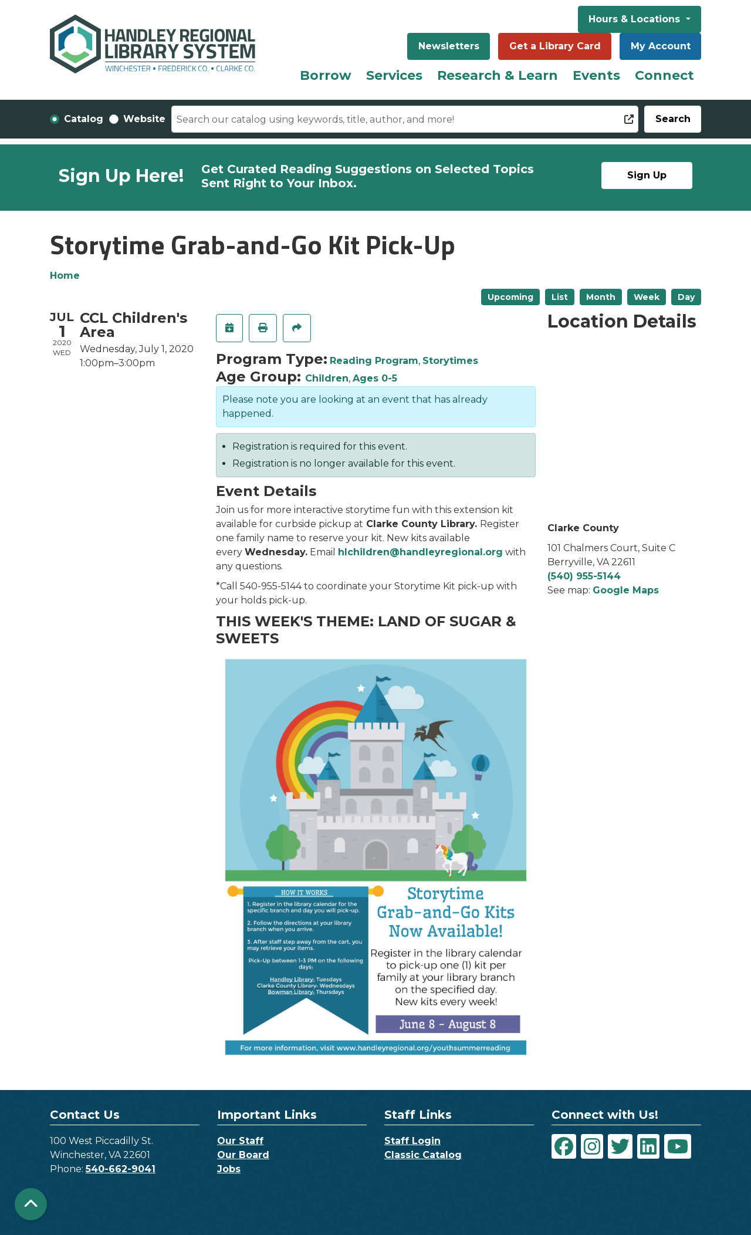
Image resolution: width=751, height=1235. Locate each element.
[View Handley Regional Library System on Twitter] (620, 1146)
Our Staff (240, 1140)
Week (646, 297)
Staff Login (412, 1140)
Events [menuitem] (596, 75)
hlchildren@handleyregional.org (420, 552)
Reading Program (374, 360)
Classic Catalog (423, 1154)
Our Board (243, 1154)
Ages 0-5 (375, 378)
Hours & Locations (635, 19)
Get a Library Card (555, 46)
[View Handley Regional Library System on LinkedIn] (648, 1146)
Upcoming (510, 297)
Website (144, 118)
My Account (661, 46)
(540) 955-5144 (584, 576)
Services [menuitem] (394, 75)
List (560, 297)
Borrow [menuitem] (325, 75)
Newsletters (448, 46)
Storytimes (450, 360)
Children (327, 378)
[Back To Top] (31, 1204)
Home (65, 275)
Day (686, 297)
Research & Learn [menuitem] (497, 75)
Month (600, 297)
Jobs (229, 1169)
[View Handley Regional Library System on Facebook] (564, 1146)
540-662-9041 (120, 1169)
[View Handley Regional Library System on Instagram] (592, 1146)
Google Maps (626, 590)
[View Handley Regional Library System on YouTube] (677, 1146)
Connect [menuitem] (664, 75)
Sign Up (647, 175)
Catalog (83, 118)
